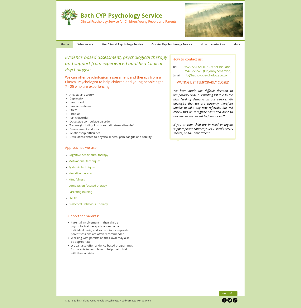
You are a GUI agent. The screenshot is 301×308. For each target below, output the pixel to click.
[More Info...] (228, 293)
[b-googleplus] (235, 300)
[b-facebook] (224, 300)
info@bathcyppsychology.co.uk (205, 75)
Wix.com (146, 300)
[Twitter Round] (229, 300)
